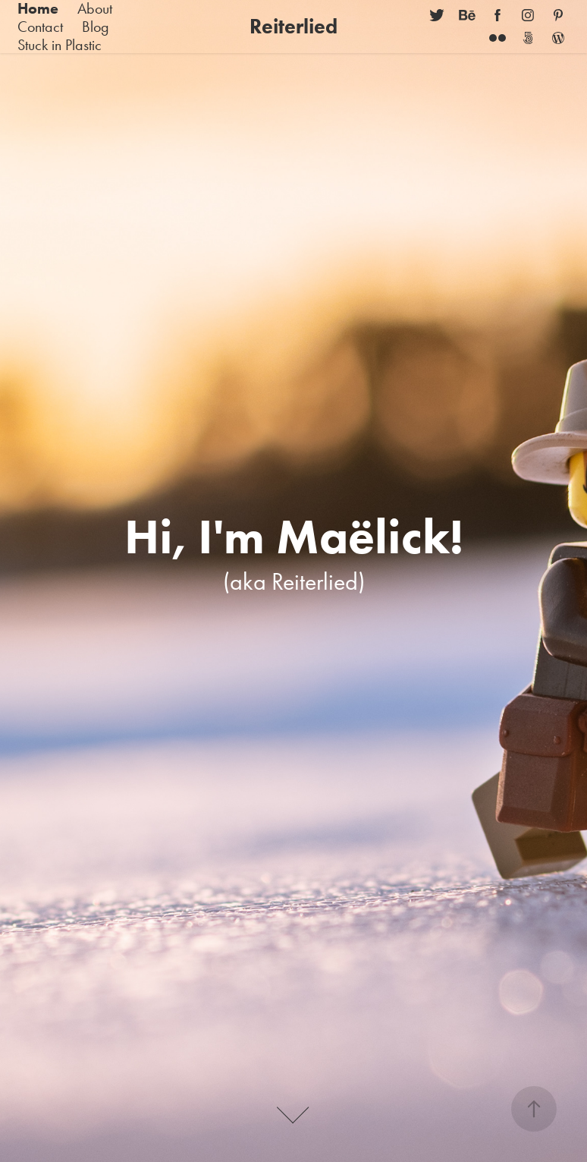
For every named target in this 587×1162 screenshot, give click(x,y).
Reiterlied (293, 26)
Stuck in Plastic (59, 45)
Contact (40, 26)
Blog (95, 26)
